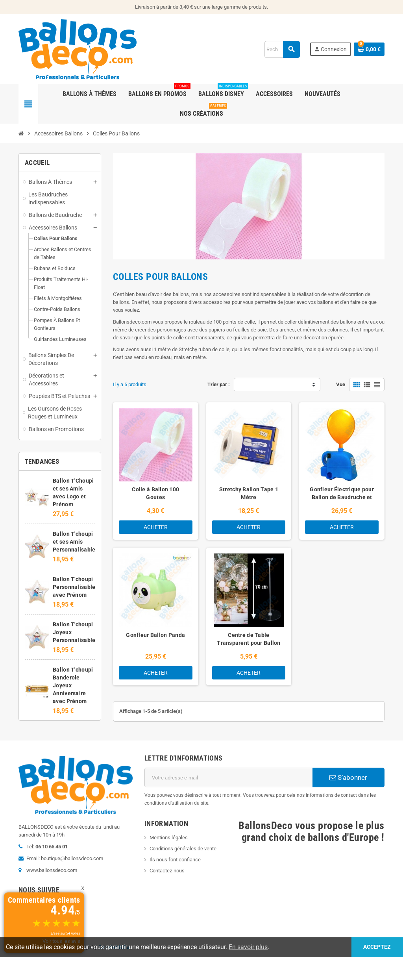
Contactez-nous (167, 871)
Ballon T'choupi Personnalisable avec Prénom (74, 587)
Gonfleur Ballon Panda (155, 635)
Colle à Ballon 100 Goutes (155, 493)
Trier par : (218, 384)
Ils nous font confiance (175, 860)
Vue (340, 384)
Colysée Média (113, 947)
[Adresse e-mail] (228, 777)
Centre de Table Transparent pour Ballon (248, 639)
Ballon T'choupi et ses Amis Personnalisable (74, 542)
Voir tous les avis (61, 941)
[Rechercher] (281, 49)
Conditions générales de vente (183, 848)
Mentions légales (169, 837)
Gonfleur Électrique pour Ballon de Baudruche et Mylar (342, 497)
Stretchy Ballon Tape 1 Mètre (248, 493)
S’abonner (348, 777)
